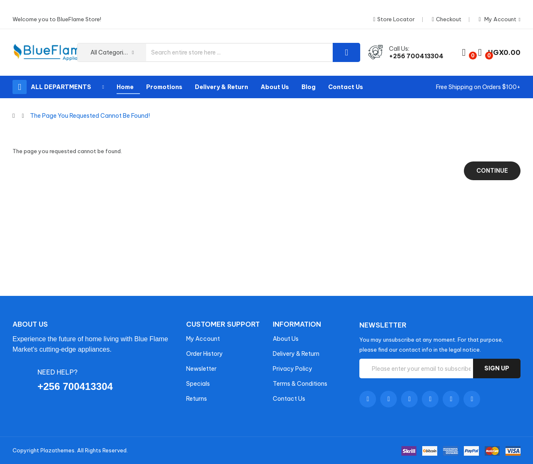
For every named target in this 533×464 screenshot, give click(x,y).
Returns (196, 398)
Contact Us (289, 398)
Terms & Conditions (300, 383)
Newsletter (201, 368)
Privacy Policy (292, 368)
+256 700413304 (416, 56)
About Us (286, 338)
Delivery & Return (296, 353)
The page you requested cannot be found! (90, 115)
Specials (198, 383)
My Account (203, 338)
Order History (204, 353)
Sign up (496, 368)
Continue (492, 170)
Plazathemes (57, 450)
